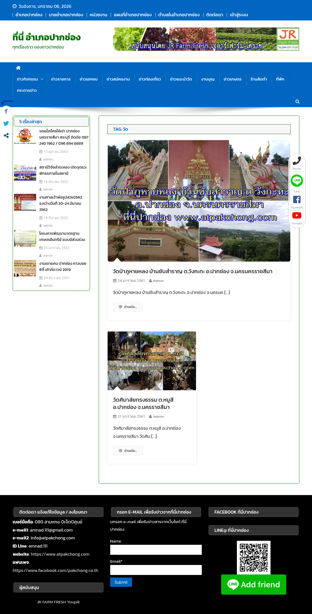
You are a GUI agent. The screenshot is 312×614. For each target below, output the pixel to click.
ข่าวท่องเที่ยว (150, 79)
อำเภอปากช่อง (29, 14)
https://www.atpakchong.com (60, 554)
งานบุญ (207, 79)
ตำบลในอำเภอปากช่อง (179, 14)
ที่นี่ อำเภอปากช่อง (47, 37)
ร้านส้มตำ (259, 79)
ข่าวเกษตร (233, 79)
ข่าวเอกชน (89, 79)
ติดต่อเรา (214, 14)
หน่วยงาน (98, 14)
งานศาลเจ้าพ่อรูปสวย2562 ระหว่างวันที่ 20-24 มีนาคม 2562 (60, 203)
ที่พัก (280, 79)
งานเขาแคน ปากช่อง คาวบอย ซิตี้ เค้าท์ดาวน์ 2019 (62, 267)
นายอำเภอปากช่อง (66, 14)
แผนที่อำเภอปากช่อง (132, 14)
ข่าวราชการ (61, 79)
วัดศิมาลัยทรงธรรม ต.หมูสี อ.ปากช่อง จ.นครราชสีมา (143, 403)
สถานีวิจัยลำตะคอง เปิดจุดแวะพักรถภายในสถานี (63, 170)
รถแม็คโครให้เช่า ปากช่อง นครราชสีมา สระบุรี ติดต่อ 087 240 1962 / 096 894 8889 (63, 137)
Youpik (73, 602)
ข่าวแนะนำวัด (181, 79)
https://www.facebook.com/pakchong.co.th (55, 570)
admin (158, 280)
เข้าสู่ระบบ (239, 14)
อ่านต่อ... (128, 306)
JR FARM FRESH (51, 602)
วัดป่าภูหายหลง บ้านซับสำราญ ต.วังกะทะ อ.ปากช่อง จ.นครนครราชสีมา (192, 271)
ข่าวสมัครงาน (118, 79)
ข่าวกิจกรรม (27, 79)
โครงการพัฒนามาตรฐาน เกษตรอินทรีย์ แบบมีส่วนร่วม (62, 237)
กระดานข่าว (27, 90)
